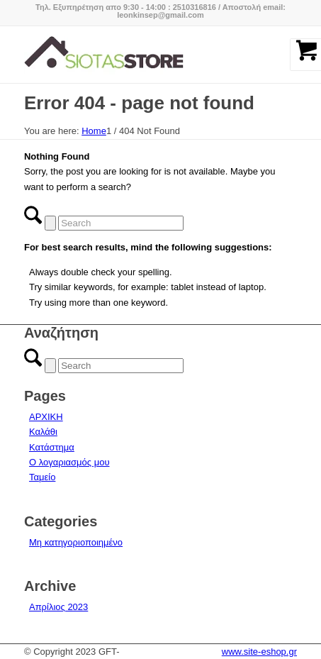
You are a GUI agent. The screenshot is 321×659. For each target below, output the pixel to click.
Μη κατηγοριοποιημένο (76, 542)
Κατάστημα (51, 447)
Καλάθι (43, 431)
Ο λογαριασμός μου (69, 462)
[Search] (121, 223)
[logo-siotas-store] (133, 54)
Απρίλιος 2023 (58, 607)
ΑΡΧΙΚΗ (46, 416)
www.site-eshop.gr (259, 651)
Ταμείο (42, 477)
